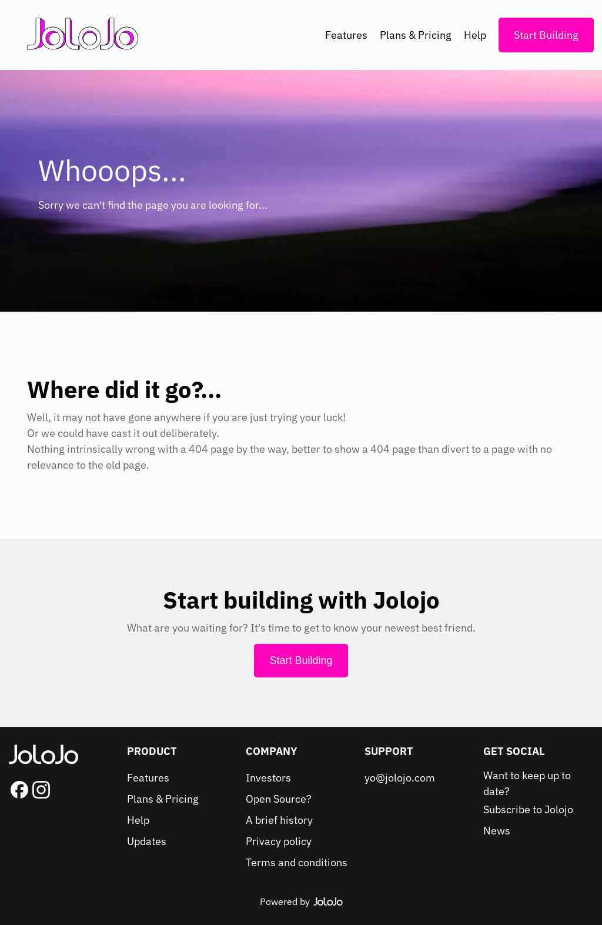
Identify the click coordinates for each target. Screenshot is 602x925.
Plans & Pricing (416, 35)
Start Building (546, 35)
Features (346, 35)
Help (475, 35)
